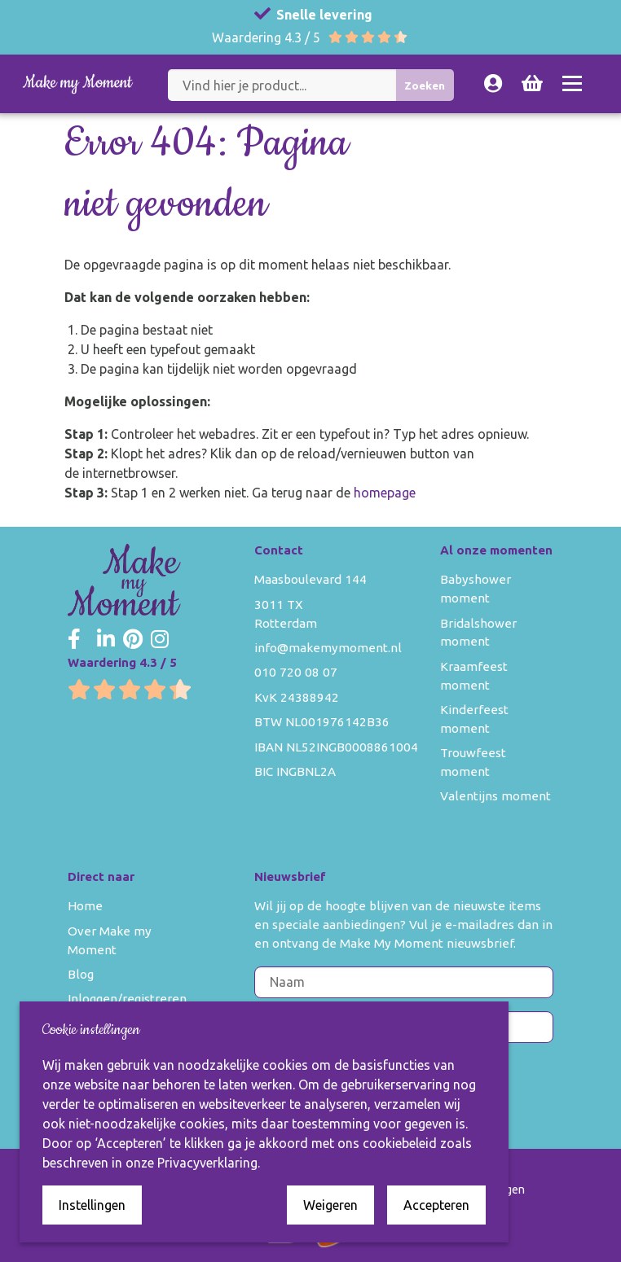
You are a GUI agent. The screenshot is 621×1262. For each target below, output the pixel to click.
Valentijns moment (495, 796)
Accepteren (436, 1205)
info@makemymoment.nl (328, 648)
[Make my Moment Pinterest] (133, 639)
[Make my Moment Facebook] (74, 639)
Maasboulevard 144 (310, 579)
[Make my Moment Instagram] (160, 639)
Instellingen (92, 1205)
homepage (385, 492)
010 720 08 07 (295, 672)
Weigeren (330, 1205)
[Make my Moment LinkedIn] (106, 639)
